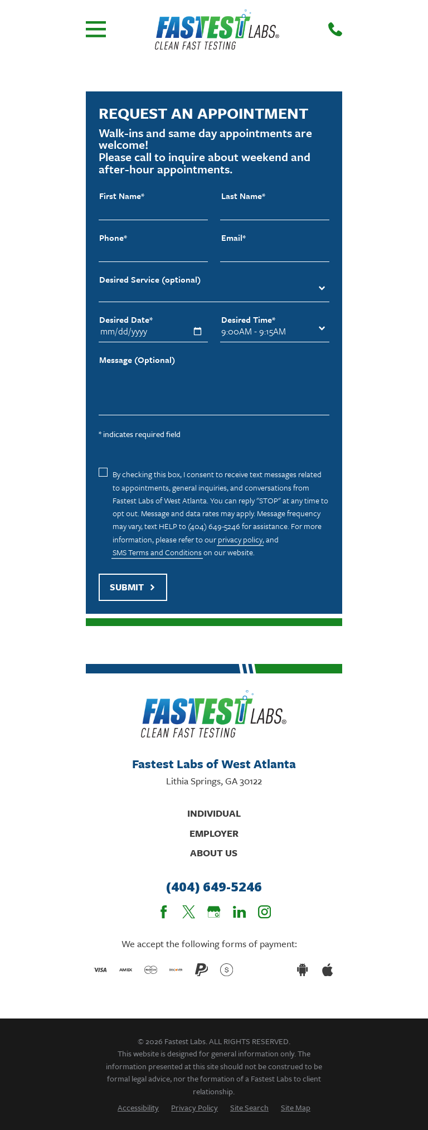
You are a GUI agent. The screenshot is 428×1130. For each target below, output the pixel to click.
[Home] (217, 29)
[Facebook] (163, 911)
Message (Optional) (137, 360)
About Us (213, 853)
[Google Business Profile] (213, 911)
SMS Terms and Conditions (157, 552)
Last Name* (243, 196)
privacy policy (240, 539)
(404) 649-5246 (214, 886)
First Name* (121, 196)
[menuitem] (138, 1107)
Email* (233, 237)
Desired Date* (126, 319)
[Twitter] (188, 911)
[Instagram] (264, 911)
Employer (214, 833)
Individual (214, 813)
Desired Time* (248, 319)
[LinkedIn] (239, 911)
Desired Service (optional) (150, 279)
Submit (132, 587)
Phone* (113, 237)
